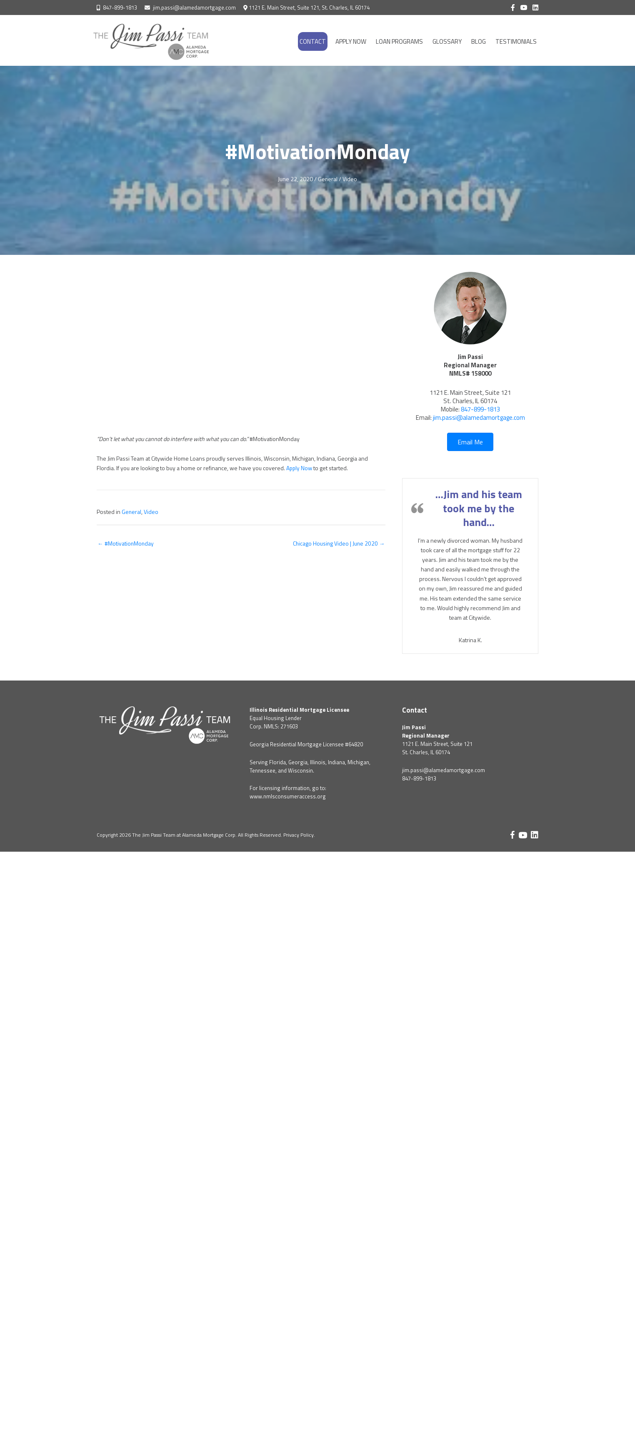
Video (350, 179)
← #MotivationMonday (126, 543)
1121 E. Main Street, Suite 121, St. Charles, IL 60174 (309, 7)
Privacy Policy (298, 835)
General (328, 179)
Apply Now (299, 468)
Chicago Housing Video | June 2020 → (338, 543)
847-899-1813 (120, 7)
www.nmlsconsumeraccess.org (288, 796)
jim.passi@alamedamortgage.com (194, 7)
